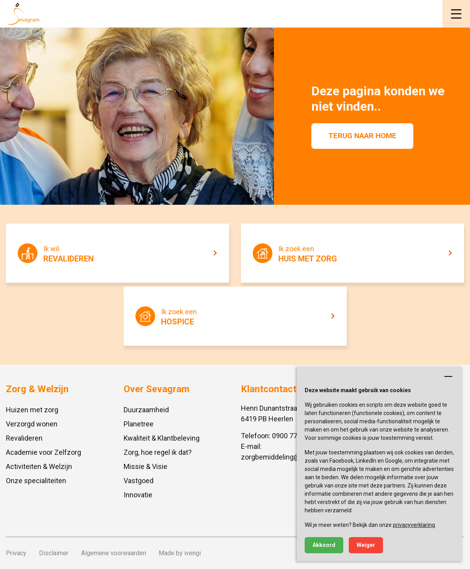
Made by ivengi (180, 553)
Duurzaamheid (146, 410)
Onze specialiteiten (36, 480)
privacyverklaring (414, 525)
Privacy (16, 553)
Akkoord (324, 545)
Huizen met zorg (32, 410)
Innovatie (138, 495)
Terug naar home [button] (362, 135)
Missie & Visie (145, 466)
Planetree (139, 424)
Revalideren (24, 438)
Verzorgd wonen (31, 424)
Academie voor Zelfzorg (43, 452)
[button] (456, 14)
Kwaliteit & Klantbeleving (162, 438)
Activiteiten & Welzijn (39, 466)
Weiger (366, 545)
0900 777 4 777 (296, 436)
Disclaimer (53, 553)
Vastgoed (139, 480)
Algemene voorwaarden (113, 553)
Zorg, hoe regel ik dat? (158, 452)
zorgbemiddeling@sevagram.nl (289, 457)
